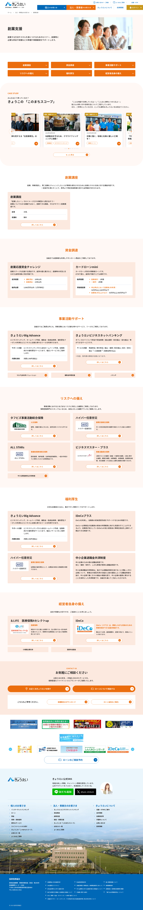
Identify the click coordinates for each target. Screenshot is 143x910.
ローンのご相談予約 (70, 759)
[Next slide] (131, 131)
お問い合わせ (100, 823)
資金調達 (70, 65)
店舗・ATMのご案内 (103, 809)
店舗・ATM (133, 2)
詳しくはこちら (37, 225)
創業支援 (57, 816)
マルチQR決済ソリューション (26, 375)
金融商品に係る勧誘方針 (53, 882)
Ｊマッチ (113, 375)
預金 (12, 816)
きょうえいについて (104, 7)
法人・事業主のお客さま (22, 12)
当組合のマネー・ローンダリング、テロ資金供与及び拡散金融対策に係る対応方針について (71, 899)
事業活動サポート (113, 65)
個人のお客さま (18, 805)
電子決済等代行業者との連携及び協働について (59, 892)
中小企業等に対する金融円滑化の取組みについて (90, 889)
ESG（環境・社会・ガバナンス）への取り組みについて (62, 895)
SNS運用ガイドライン (53, 885)
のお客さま (51, 7)
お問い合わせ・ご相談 (101, 2)
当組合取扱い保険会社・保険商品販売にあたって (90, 885)
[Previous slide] (12, 131)
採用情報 (120, 7)
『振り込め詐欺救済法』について (114, 892)
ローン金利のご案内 (111, 702)
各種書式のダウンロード (67, 702)
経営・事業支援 (59, 819)
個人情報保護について (112, 882)
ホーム (9, 12)
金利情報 (99, 813)
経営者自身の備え (113, 73)
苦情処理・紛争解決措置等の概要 (114, 889)
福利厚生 (70, 73)
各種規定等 (100, 816)
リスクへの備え (27, 73)
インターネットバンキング (20, 809)
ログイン (134, 7)
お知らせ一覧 (15, 833)
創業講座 (27, 65)
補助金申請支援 (70, 375)
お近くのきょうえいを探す (38, 688)
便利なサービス (16, 823)
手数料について (101, 819)
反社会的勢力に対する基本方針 (55, 889)
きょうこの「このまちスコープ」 (22, 830)
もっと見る (70, 155)
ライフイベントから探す (19, 826)
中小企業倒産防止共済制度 (26, 476)
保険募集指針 (109, 885)
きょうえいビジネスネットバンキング (66, 809)
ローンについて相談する (103, 688)
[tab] (65, 148)
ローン (13, 813)
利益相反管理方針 (81, 882)
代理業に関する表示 (82, 892)
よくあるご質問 (118, 2)
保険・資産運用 (16, 819)
